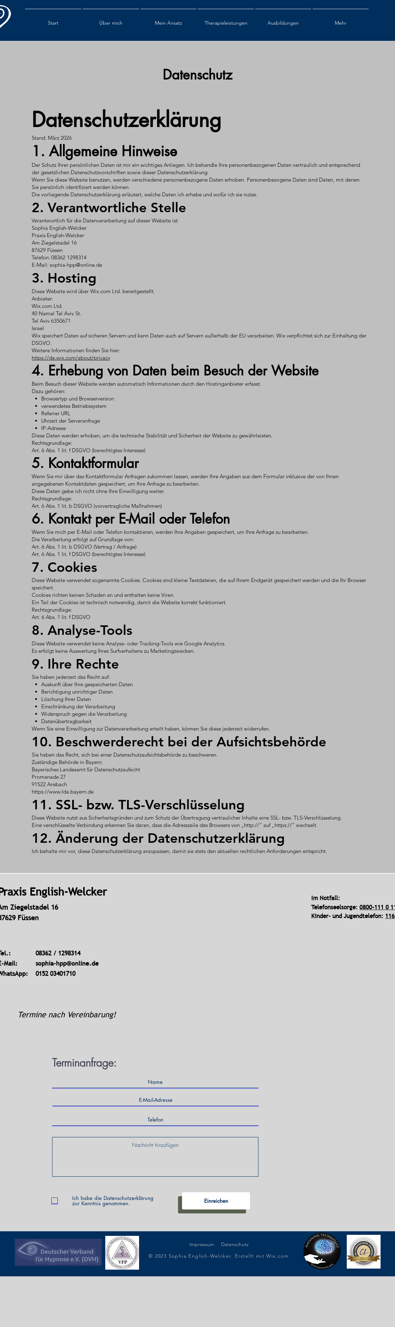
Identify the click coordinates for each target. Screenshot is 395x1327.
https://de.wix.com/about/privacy (71, 357)
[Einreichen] (216, 1200)
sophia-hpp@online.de (67, 963)
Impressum (201, 1244)
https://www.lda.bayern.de (63, 791)
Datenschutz (235, 1244)
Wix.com (277, 1256)
